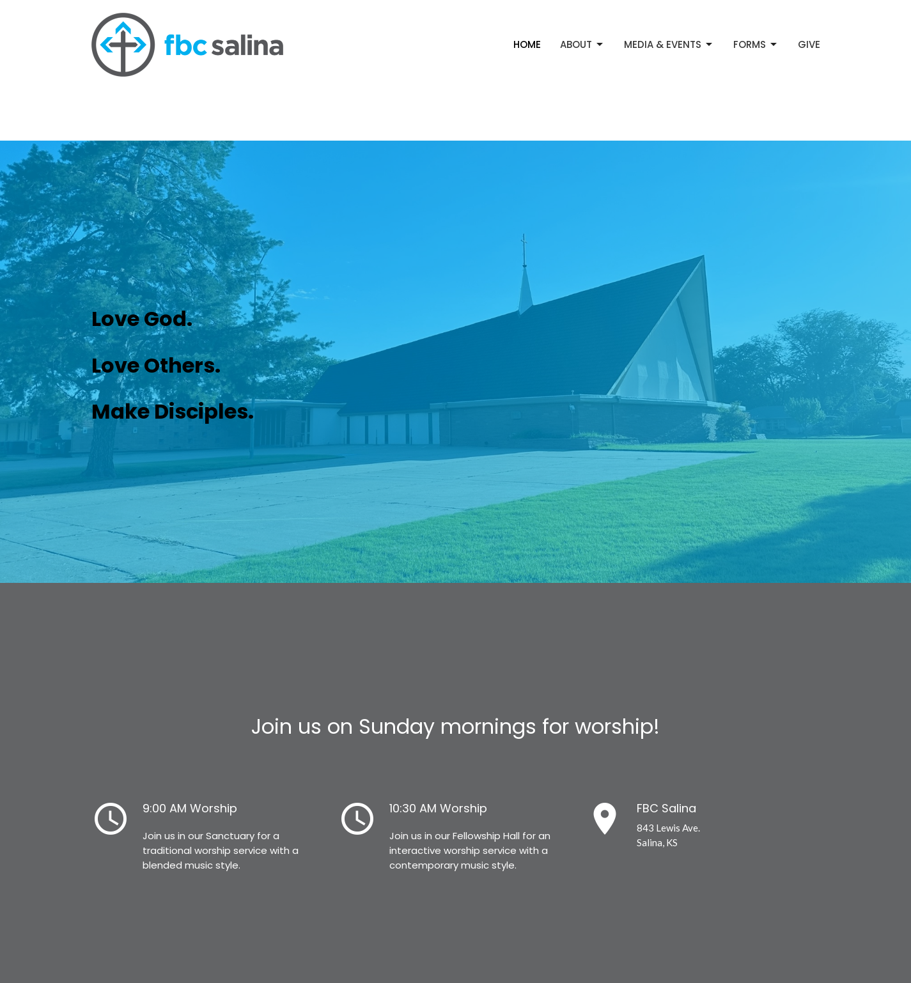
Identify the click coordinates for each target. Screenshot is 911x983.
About (582, 44)
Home (527, 44)
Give (809, 44)
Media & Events (669, 44)
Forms (756, 44)
